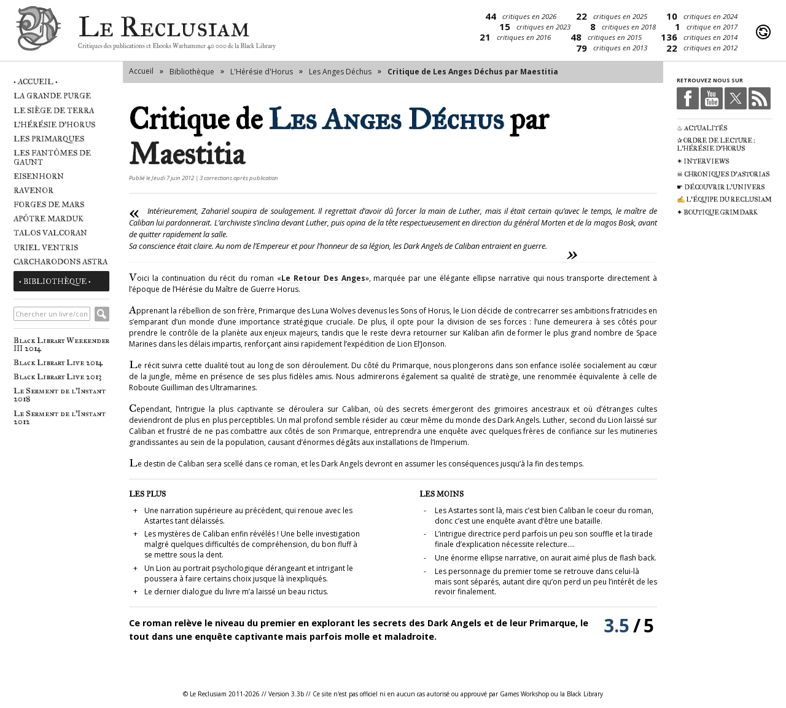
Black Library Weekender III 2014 (61, 344)
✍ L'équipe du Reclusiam (724, 199)
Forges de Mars (49, 204)
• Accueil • (36, 81)
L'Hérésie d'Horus (54, 124)
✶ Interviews (703, 161)
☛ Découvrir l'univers (721, 187)
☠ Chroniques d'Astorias (723, 174)
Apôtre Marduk (49, 218)
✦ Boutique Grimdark (717, 212)
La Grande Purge (52, 95)
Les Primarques (49, 138)
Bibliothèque (191, 71)
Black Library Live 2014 (58, 362)
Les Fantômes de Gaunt (52, 157)
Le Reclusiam (38, 32)
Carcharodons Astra (60, 261)
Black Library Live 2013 (57, 376)
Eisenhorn (39, 176)
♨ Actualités (702, 128)
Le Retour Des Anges (323, 278)
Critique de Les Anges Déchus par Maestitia (472, 71)
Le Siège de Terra (54, 110)
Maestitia (186, 154)
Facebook (688, 98)
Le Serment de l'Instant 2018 (60, 394)
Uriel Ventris (46, 247)
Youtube (712, 98)
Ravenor (33, 190)
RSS (760, 98)
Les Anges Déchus (340, 71)
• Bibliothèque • (55, 281)
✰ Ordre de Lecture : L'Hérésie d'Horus (716, 144)
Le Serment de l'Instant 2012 (60, 417)
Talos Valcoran (50, 232)
